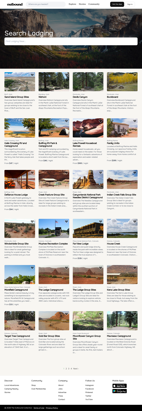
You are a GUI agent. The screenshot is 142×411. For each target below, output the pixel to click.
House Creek (113, 243)
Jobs (60, 389)
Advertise (62, 392)
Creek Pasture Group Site (51, 195)
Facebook (89, 389)
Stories (82, 4)
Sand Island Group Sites (16, 97)
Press (60, 396)
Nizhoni (42, 97)
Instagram (89, 385)
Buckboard (112, 97)
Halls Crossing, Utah (11, 141)
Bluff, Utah (8, 94)
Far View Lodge (80, 243)
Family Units (113, 143)
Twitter (88, 396)
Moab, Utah (43, 192)
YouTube (89, 399)
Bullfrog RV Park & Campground (48, 144)
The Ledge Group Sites (84, 290)
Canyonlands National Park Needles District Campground (88, 196)
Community (94, 4)
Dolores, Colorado (45, 241)
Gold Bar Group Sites (49, 336)
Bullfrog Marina (78, 141)
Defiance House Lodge (16, 195)
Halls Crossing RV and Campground (15, 144)
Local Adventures (11, 385)
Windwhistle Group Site (16, 243)
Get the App (117, 4)
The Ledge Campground (51, 290)
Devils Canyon (80, 97)
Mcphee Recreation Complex (53, 243)
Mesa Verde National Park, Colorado (86, 241)
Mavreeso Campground (119, 336)
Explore (72, 4)
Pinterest (89, 392)
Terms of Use (39, 408)
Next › (76, 368)
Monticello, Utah (79, 94)
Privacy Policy (52, 408)
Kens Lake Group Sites (118, 290)
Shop (33, 385)
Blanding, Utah (44, 94)
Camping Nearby (11, 389)
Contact (61, 399)
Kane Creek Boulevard (81, 333)
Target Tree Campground (17, 336)
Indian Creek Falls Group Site (121, 195)
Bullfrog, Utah (43, 141)
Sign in (130, 4)
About (60, 385)
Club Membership (38, 389)
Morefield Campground (16, 290)
